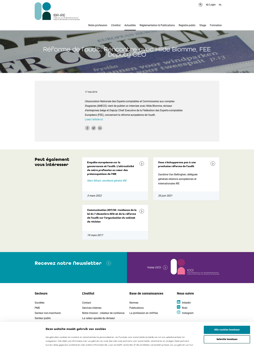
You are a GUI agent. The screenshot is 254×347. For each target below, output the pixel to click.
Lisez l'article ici (94, 119)
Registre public (187, 25)
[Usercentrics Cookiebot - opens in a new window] (21, 340)
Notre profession (97, 25)
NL (220, 4)
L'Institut (116, 25)
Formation (216, 25)
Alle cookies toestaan (227, 307)
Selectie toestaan (227, 316)
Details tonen (185, 340)
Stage (202, 25)
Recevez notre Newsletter (68, 263)
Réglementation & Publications (157, 25)
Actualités (130, 25)
